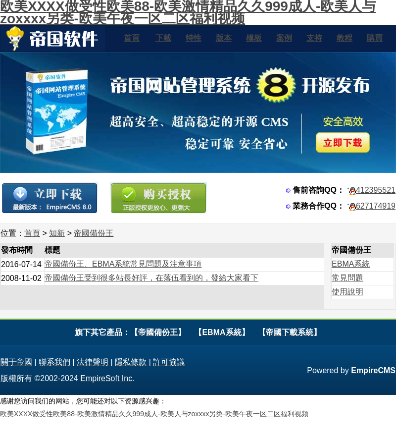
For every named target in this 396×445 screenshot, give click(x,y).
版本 (224, 38)
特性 (193, 38)
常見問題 (347, 278)
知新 (57, 233)
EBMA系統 (351, 264)
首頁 (132, 38)
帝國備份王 (93, 233)
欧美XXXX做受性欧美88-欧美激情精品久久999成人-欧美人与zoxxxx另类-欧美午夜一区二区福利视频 (154, 414)
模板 (254, 38)
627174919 (376, 206)
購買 (375, 38)
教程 (344, 38)
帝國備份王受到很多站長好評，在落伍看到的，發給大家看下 (151, 278)
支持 (314, 38)
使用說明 (347, 291)
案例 (284, 38)
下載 (163, 38)
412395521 (376, 190)
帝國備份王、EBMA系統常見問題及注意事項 (123, 264)
